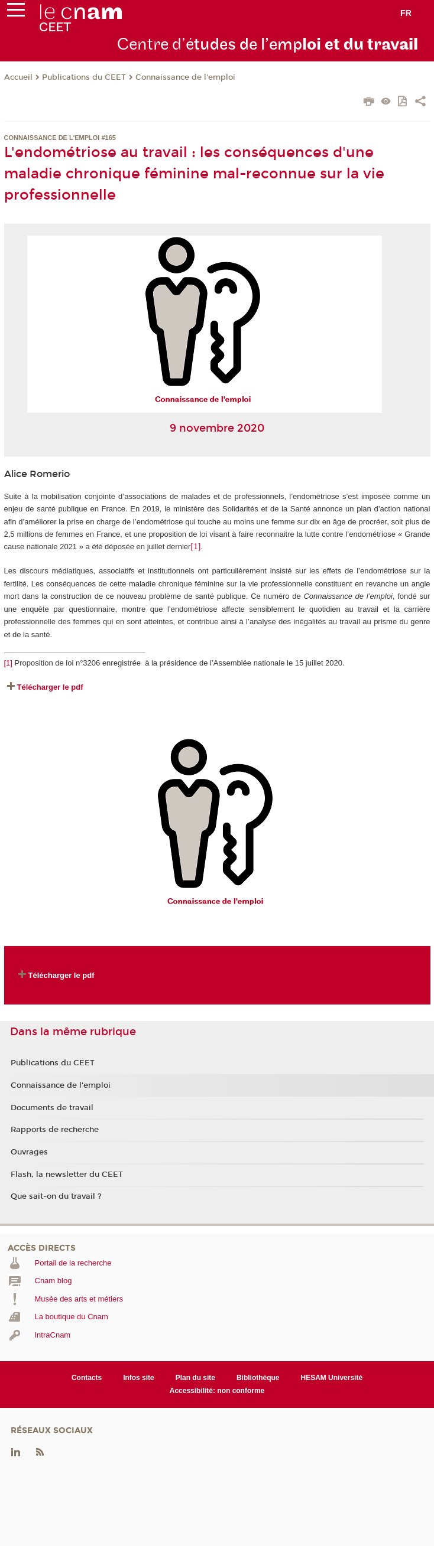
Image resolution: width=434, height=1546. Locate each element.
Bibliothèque (258, 1378)
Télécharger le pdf (50, 687)
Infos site (138, 1378)
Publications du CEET (84, 77)
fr (406, 13)
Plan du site (195, 1378)
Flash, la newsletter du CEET (67, 1174)
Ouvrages (29, 1152)
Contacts (87, 1378)
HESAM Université (332, 1378)
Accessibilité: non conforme (217, 1391)
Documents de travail (52, 1108)
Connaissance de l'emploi (185, 77)
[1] (8, 662)
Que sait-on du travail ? (56, 1196)
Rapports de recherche (55, 1129)
